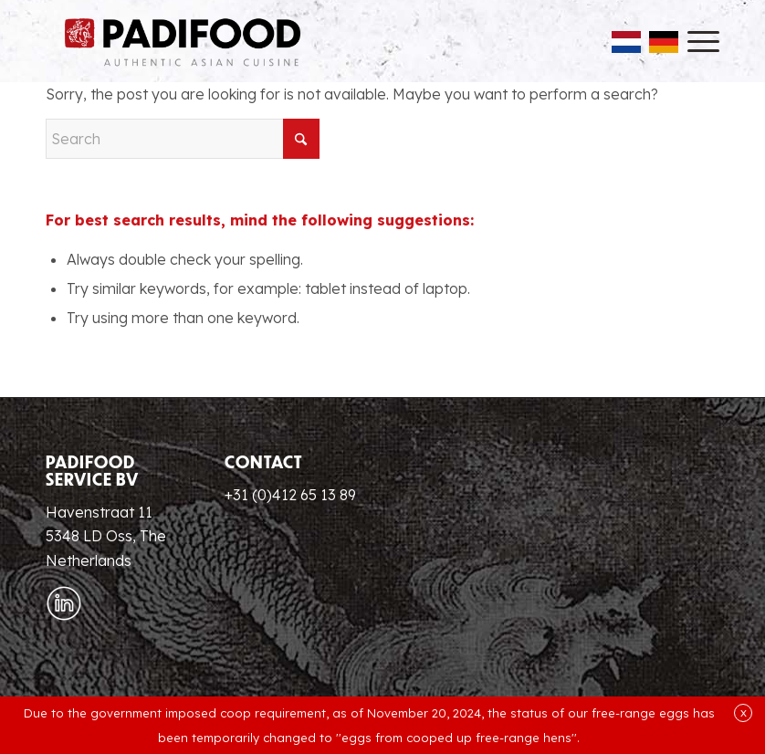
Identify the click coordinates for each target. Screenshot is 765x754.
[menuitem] (694, 41)
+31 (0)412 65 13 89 (290, 495)
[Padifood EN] (183, 41)
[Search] (183, 139)
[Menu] (694, 41)
